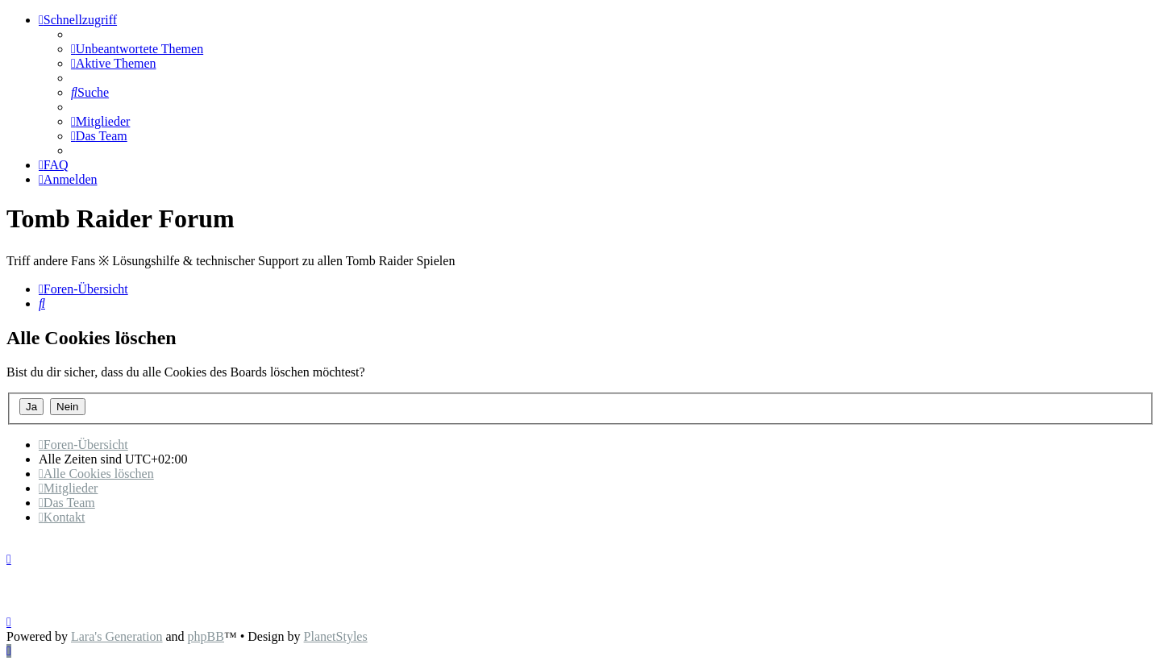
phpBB (206, 636)
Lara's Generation (117, 636)
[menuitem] (137, 49)
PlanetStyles (336, 636)
